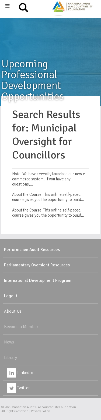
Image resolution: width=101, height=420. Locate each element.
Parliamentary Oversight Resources (37, 265)
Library (10, 357)
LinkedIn (20, 372)
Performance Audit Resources (32, 249)
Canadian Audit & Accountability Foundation (44, 407)
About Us (13, 311)
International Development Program (37, 280)
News (9, 342)
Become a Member (21, 327)
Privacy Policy (40, 411)
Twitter (18, 388)
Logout (10, 296)
